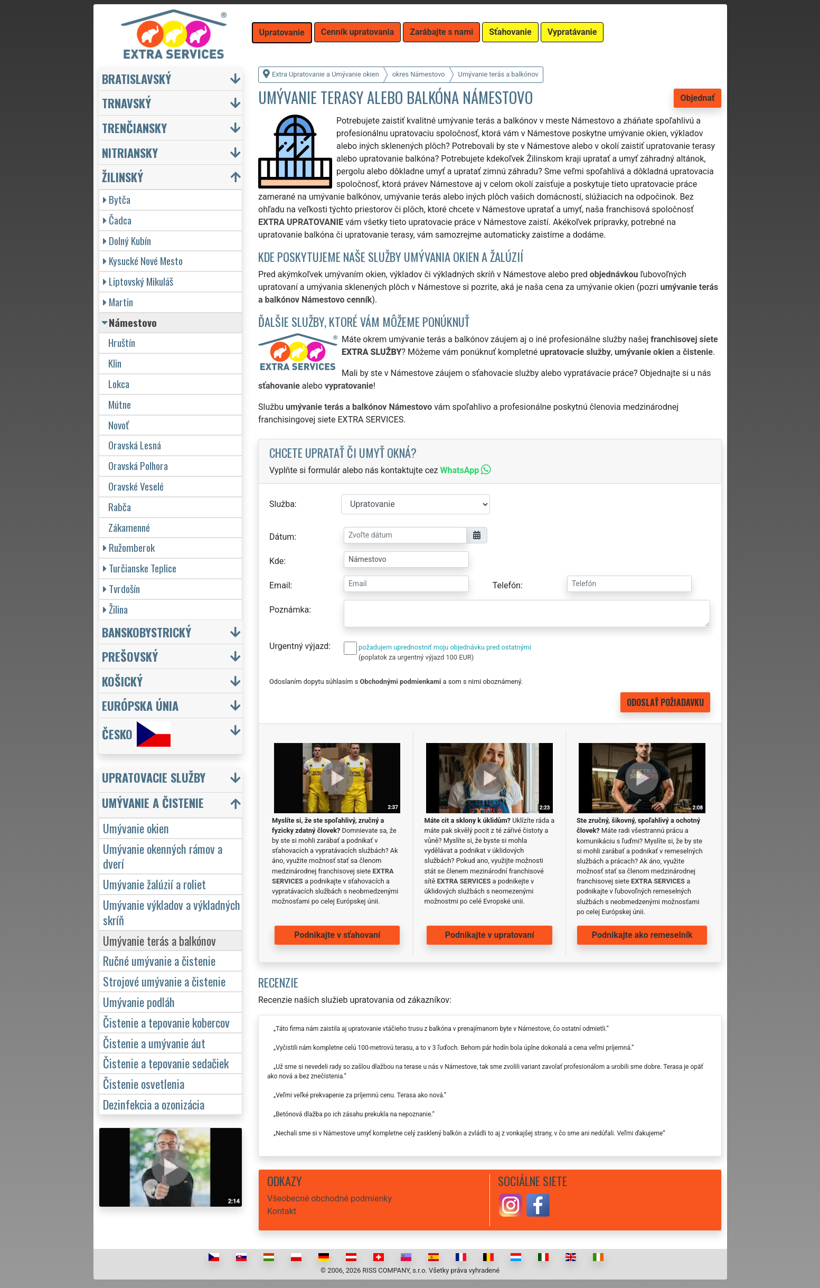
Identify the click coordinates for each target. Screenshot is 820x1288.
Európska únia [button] (140, 705)
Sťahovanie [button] (510, 32)
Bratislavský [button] (136, 78)
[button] (172, 779)
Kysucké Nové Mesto (143, 260)
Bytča (116, 199)
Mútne (119, 404)
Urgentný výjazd (298, 646)
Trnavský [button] (126, 102)
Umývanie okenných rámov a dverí (162, 856)
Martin (118, 301)
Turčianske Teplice (139, 568)
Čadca (117, 220)
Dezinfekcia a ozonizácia (153, 1104)
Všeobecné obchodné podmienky (329, 1198)
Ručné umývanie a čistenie (159, 960)
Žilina (115, 609)
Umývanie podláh (139, 1001)
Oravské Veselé (136, 486)
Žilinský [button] (122, 176)
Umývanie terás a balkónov (159, 940)
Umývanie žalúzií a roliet (154, 883)
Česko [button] (136, 734)
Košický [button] (122, 681)
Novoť (118, 425)
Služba (282, 504)
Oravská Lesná (134, 445)
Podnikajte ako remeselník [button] (642, 935)
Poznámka (289, 610)
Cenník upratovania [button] (357, 32)
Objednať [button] (697, 98)
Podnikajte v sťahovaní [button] (337, 935)
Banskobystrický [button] (146, 632)
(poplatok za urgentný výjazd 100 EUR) (416, 657)
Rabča (119, 506)
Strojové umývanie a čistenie (164, 981)
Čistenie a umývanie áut (154, 1042)
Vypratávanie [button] (572, 32)
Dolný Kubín (127, 240)
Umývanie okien (136, 827)
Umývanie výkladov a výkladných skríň (171, 912)
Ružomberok (129, 547)
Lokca (118, 383)
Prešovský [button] (130, 656)
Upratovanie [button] (282, 32)
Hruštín (121, 342)
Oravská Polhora (138, 465)
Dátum (281, 537)
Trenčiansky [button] (134, 127)
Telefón (507, 585)
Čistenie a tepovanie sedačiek (166, 1062)
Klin (114, 363)
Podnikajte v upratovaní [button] (489, 935)
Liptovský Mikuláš (138, 281)
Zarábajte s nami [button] (441, 32)
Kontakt (281, 1211)
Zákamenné (129, 527)
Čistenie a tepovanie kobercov (166, 1022)
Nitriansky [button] (130, 152)
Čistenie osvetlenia (143, 1083)
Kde (276, 561)
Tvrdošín (121, 588)
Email (279, 585)
